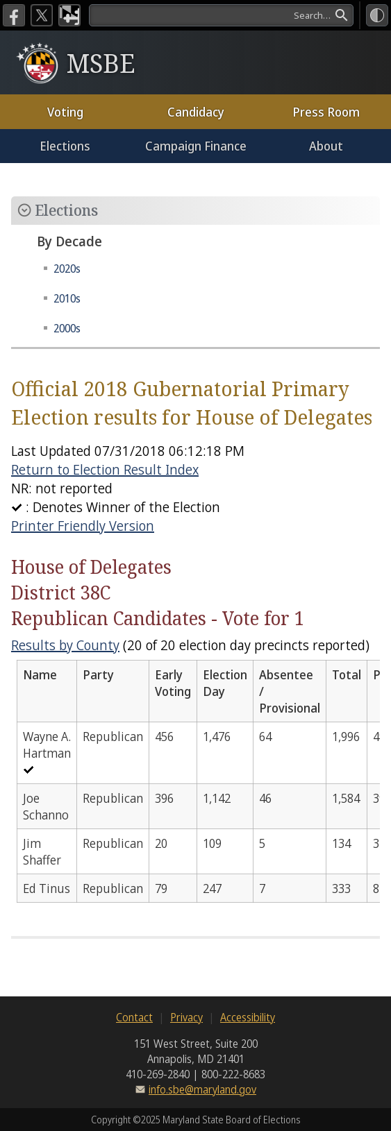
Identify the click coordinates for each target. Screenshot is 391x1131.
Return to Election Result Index (105, 469)
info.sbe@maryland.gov (202, 1089)
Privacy (186, 1017)
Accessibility (247, 1017)
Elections (65, 145)
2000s (67, 328)
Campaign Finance (196, 145)
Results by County (65, 645)
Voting (65, 111)
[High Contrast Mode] (377, 15)
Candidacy (195, 111)
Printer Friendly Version (82, 525)
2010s (67, 298)
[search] (221, 15)
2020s (67, 268)
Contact (134, 1017)
